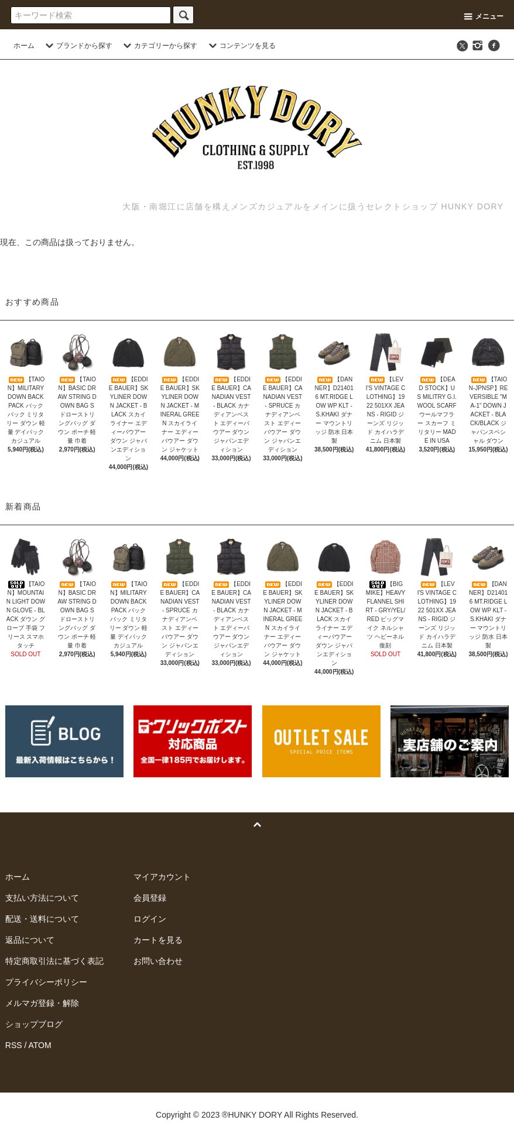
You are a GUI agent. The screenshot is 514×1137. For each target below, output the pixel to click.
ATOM (39, 1045)
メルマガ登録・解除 (42, 1003)
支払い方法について (42, 897)
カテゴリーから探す (158, 46)
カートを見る (158, 940)
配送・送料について (42, 919)
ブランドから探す (77, 46)
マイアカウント (162, 876)
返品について (29, 940)
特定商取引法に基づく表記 (54, 961)
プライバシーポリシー (46, 982)
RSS (13, 1045)
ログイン (149, 919)
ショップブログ (34, 1024)
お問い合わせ (158, 961)
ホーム (24, 46)
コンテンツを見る (240, 46)
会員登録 (149, 897)
